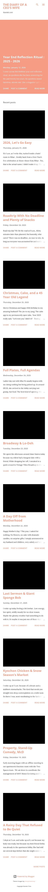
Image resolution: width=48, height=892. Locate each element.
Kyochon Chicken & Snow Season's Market (22, 672)
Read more (40, 88)
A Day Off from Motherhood (14, 518)
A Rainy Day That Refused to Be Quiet (22, 827)
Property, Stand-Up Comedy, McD (17, 750)
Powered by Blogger (24, 876)
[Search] (37, 4)
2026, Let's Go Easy (17, 142)
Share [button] (6, 88)
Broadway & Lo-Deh (18, 443)
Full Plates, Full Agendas (21, 370)
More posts (39, 866)
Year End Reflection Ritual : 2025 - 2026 (23, 59)
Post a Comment (19, 88)
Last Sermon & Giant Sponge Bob (18, 595)
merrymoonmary (30, 881)
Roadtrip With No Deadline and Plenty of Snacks (23, 217)
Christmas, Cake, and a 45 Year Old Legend (22, 295)
